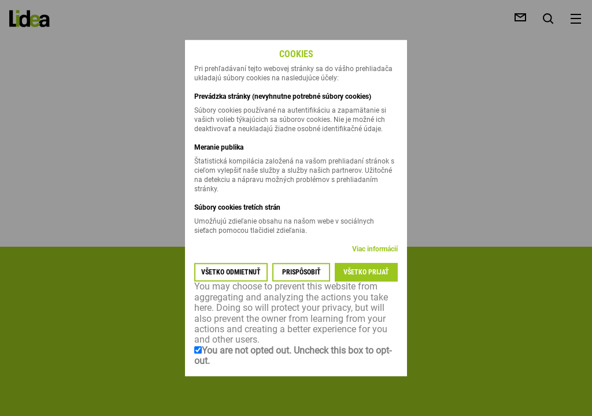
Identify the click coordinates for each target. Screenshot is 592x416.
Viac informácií (375, 250)
